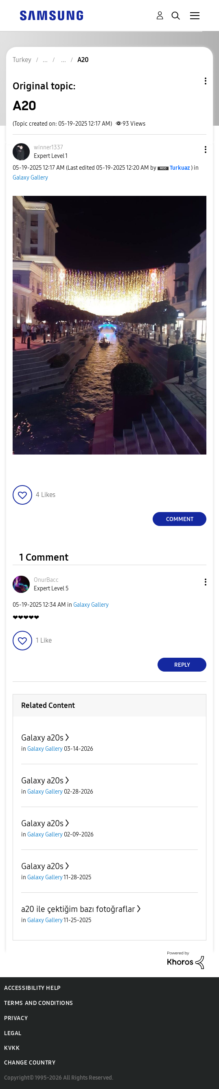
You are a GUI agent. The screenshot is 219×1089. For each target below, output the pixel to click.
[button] (192, 149)
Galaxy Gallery (30, 177)
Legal (13, 1033)
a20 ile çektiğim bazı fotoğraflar (78, 909)
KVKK (12, 1048)
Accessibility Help (32, 988)
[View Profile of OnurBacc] (46, 580)
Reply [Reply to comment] (182, 664)
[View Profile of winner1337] (48, 147)
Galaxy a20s (42, 738)
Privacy (16, 1018)
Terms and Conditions (38, 1003)
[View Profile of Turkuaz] (180, 167)
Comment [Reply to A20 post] (179, 519)
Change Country (29, 1062)
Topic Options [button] (191, 81)
